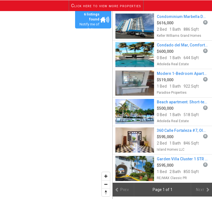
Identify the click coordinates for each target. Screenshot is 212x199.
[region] (56, 105)
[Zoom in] (106, 176)
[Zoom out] (106, 184)
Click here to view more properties (106, 5)
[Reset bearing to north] (106, 192)
